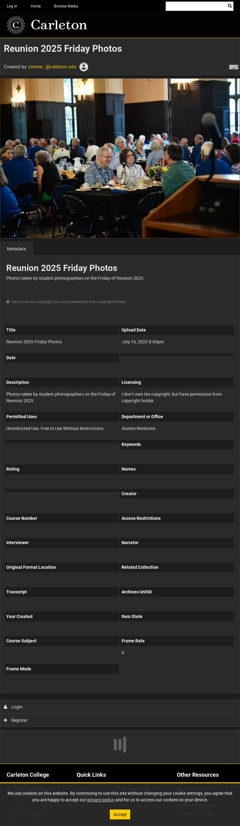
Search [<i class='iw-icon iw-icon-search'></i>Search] (230, 5)
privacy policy (100, 800)
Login (13, 707)
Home (36, 5)
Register (16, 720)
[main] (120, 401)
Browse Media (66, 5)
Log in (12, 5)
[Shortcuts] (233, 65)
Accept (120, 814)
